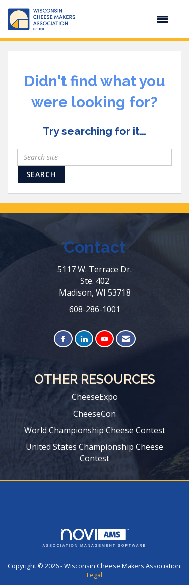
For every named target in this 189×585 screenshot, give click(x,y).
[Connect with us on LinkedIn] (84, 339)
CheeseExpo (95, 396)
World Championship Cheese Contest (94, 430)
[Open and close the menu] (127, 19)
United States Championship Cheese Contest (94, 452)
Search (41, 174)
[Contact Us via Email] (126, 339)
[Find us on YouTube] (104, 339)
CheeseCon (94, 413)
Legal (94, 575)
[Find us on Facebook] (63, 339)
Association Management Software (95, 538)
